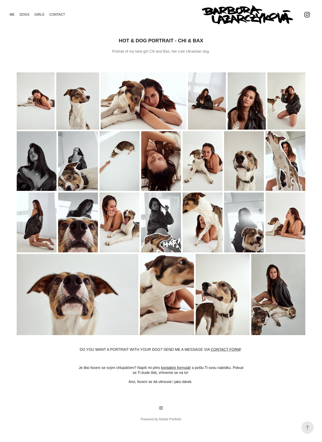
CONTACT (57, 14)
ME (12, 14)
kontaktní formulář (176, 368)
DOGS (24, 14)
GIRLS (39, 14)
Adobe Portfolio (170, 419)
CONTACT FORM (225, 349)
